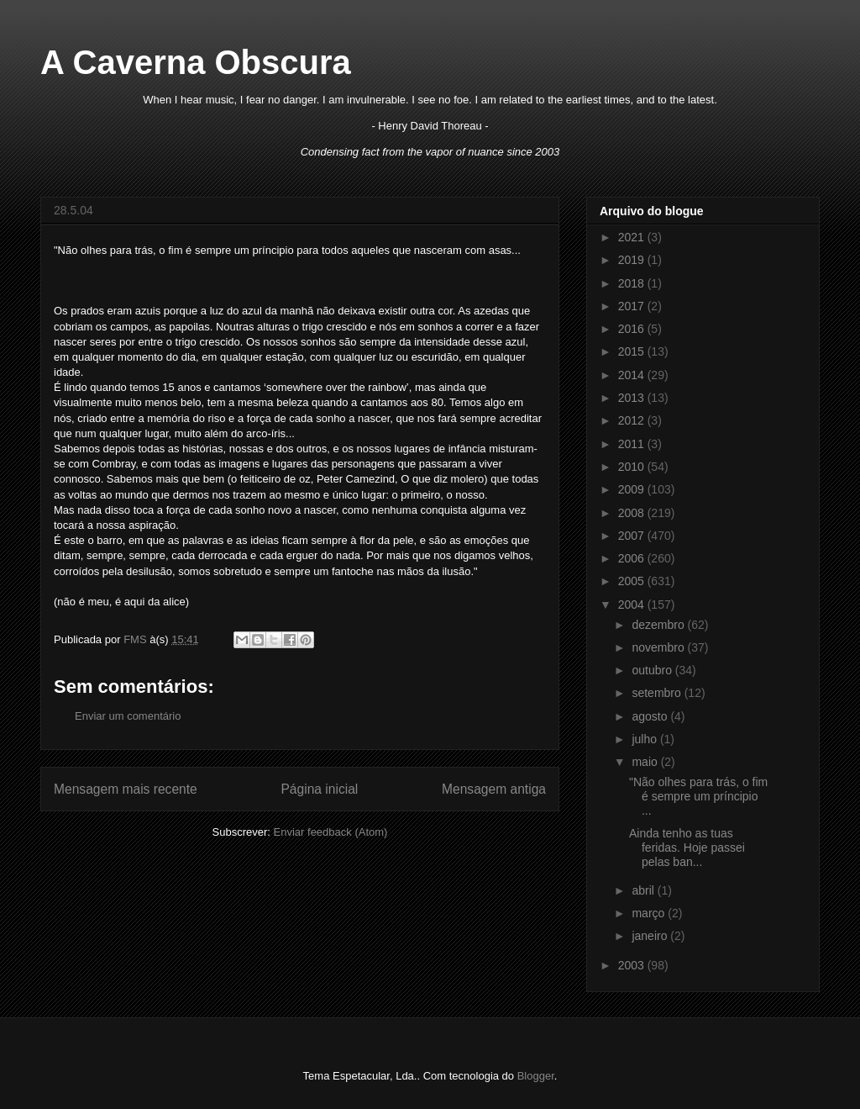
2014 (633, 375)
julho (645, 739)
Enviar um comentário (128, 716)
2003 (633, 965)
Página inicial (319, 789)
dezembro (659, 624)
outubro (653, 670)
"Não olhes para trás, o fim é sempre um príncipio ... (698, 796)
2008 (633, 513)
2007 (633, 535)
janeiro (651, 936)
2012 (633, 420)
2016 (633, 328)
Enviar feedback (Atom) (331, 832)
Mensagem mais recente (125, 789)
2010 (633, 466)
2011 (633, 444)
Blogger (535, 1075)
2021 (633, 237)
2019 (633, 260)
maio (646, 761)
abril (644, 890)
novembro (659, 647)
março (650, 913)
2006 (633, 558)
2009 (633, 489)
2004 (633, 604)
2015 (633, 351)
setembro (658, 693)
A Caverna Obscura (195, 62)
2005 (633, 581)
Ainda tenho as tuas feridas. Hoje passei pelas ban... (687, 847)
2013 (633, 397)
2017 (633, 306)
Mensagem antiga (494, 789)
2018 (633, 283)
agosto (651, 716)
